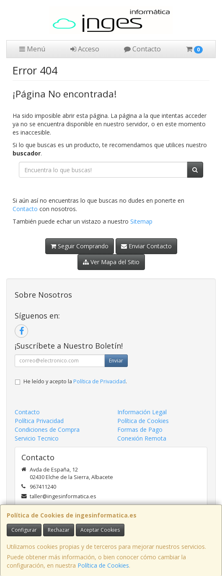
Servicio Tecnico (37, 438)
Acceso (84, 49)
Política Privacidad (39, 421)
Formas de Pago (140, 429)
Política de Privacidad (99, 381)
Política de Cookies (103, 565)
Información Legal (142, 412)
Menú (32, 49)
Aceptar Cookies (100, 529)
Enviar (116, 360)
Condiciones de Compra (47, 429)
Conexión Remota (141, 438)
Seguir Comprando (79, 246)
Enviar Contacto (146, 246)
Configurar (24, 529)
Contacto (142, 49)
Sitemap (141, 221)
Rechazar (59, 529)
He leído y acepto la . (75, 381)
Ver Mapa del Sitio (111, 262)
